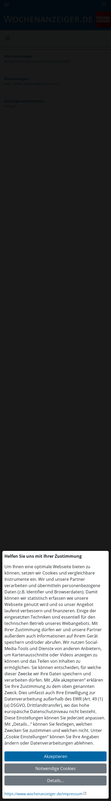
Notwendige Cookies (55, 768)
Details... (55, 780)
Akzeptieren (55, 756)
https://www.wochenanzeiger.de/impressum (43, 793)
